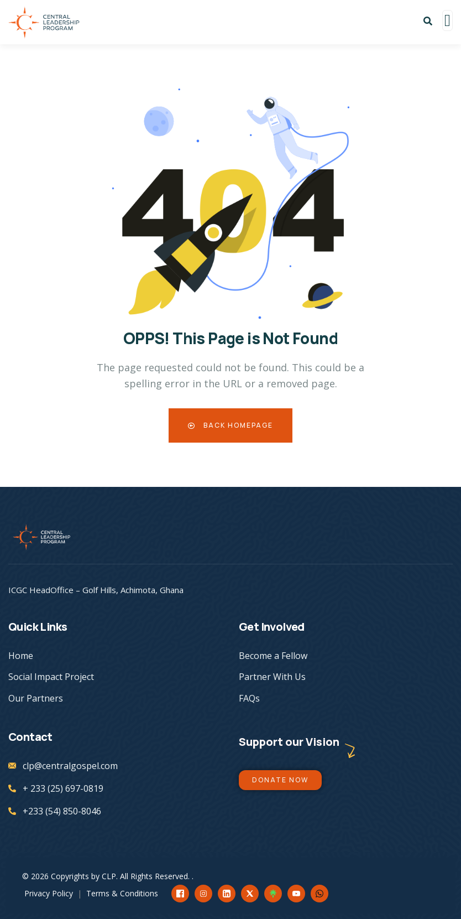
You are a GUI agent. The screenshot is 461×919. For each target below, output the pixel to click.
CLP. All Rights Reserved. (147, 876)
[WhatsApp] (319, 893)
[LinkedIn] (226, 893)
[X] (250, 893)
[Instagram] (203, 893)
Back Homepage (230, 425)
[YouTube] (296, 893)
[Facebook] (180, 893)
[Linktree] (273, 893)
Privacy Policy (48, 893)
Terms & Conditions (122, 893)
